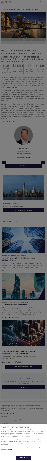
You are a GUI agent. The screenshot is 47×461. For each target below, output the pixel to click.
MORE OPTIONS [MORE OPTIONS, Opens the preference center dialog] (23, 455)
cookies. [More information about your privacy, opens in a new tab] (10, 451)
